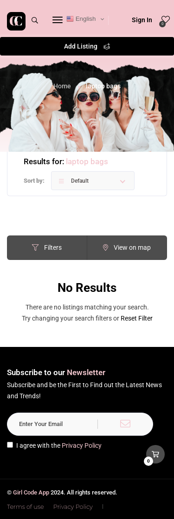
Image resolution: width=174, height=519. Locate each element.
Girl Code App (31, 492)
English (81, 19)
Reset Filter (137, 318)
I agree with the (54, 445)
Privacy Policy (82, 445)
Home (62, 86)
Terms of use (25, 506)
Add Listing (87, 46)
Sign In (136, 20)
